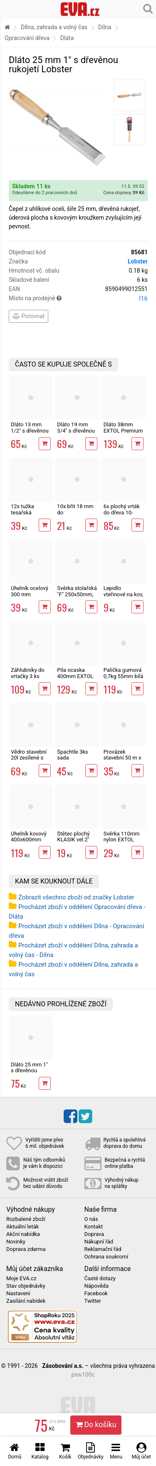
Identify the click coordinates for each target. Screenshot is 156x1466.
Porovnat (28, 316)
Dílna (104, 27)
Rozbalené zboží (25, 1219)
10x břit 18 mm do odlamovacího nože (75, 515)
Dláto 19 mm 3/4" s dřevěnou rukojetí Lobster (76, 430)
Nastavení (18, 1293)
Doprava (94, 1234)
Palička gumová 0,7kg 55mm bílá (124, 673)
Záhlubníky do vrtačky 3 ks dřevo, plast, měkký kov (28, 679)
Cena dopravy (123, 192)
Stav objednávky (25, 1286)
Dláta (67, 38)
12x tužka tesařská (22, 509)
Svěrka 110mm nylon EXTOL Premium (122, 839)
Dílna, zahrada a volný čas (54, 27)
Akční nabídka (23, 1234)
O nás (91, 1219)
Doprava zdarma (26, 1249)
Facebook (96, 1293)
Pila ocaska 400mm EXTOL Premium (75, 676)
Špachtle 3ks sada (72, 755)
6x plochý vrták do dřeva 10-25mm (122, 512)
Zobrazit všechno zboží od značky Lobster (76, 897)
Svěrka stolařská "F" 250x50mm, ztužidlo (77, 594)
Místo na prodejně (78, 298)
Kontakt (93, 1227)
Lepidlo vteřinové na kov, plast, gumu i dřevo (123, 597)
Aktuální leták (22, 1227)
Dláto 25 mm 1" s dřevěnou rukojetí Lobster (29, 1070)
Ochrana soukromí (106, 1257)
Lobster (138, 261)
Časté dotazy (100, 1278)
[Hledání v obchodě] (147, 8)
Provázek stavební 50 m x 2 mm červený (122, 758)
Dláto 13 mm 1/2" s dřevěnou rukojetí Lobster (30, 430)
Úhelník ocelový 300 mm (29, 591)
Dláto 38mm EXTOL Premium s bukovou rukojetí (123, 433)
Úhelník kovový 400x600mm (29, 836)
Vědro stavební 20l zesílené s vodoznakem (29, 758)
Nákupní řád (99, 1242)
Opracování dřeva (27, 38)
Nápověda (96, 1286)
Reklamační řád (102, 1249)
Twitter (92, 1301)
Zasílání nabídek (25, 1301)
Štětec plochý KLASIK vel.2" (73, 836)
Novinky (15, 1242)
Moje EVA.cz (21, 1278)
